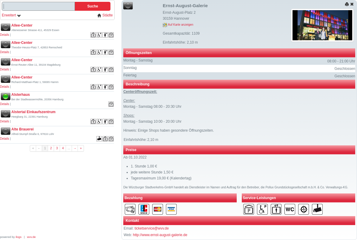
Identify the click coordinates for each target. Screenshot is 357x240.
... (69, 148)
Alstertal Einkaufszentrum (33, 112)
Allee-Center (22, 25)
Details (4, 34)
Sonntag (130, 68)
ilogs (18, 237)
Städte (105, 15)
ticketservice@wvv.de (152, 228)
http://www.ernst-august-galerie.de (160, 235)
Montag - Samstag (138, 60)
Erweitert (11, 15)
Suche (92, 6)
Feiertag (129, 75)
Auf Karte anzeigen (178, 24)
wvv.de (31, 237)
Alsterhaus (20, 95)
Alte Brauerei (22, 129)
